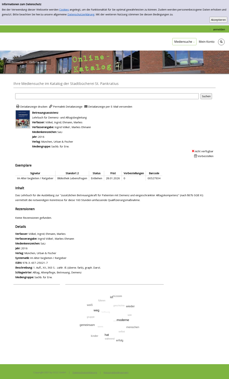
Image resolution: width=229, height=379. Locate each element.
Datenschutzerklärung (80, 14)
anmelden (219, 29)
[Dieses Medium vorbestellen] (203, 156)
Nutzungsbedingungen (116, 372)
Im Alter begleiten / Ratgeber (48, 258)
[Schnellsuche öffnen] (221, 42)
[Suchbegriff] (107, 96)
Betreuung (63, 272)
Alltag (36, 272)
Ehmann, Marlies (72, 122)
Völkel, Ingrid (53, 122)
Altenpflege (48, 272)
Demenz (76, 272)
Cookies (64, 9)
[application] (184, 41)
